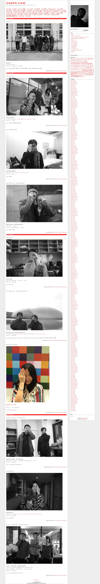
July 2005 (73, 389)
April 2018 (73, 190)
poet (18, 14)
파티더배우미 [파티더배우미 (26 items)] (82, 75)
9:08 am (55, 125)
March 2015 (73, 237)
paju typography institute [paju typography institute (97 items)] (79, 63)
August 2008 (73, 341)
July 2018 (73, 186)
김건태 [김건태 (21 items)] (85, 66)
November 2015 (74, 227)
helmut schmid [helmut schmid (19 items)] (84, 60)
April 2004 (73, 409)
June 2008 (73, 343)
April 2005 (73, 393)
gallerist (8, 11)
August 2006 (73, 372)
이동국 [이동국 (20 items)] (88, 69)
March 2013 (73, 269)
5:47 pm (55, 520)
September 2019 (74, 168)
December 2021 (74, 134)
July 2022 (73, 125)
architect (20, 9)
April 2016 (73, 220)
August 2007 (73, 356)
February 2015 (74, 239)
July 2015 (73, 232)
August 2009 (73, 325)
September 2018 (74, 184)
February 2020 (74, 161)
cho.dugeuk (73, 46)
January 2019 (73, 178)
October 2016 (74, 214)
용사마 (37, 68)
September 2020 (74, 152)
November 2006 (74, 368)
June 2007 (73, 359)
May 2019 (73, 173)
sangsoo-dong (36, 14)
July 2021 (73, 140)
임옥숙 (41, 68)
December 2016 (74, 211)
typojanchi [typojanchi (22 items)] (78, 65)
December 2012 (74, 273)
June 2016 (73, 218)
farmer (44, 10)
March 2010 (73, 316)
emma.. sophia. (74, 42)
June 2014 (73, 249)
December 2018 (74, 180)
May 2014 (73, 250)
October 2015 (74, 228)
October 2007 (74, 354)
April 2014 (73, 252)
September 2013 (74, 261)
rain (72, 52)
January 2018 (73, 194)
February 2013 (74, 270)
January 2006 (73, 381)
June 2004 (73, 406)
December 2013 (74, 257)
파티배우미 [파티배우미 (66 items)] (89, 75)
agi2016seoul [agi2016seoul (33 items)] (76, 59)
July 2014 (73, 248)
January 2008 (73, 350)
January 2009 (73, 334)
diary (21, 10)
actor (7, 9)
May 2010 (73, 313)
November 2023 (74, 104)
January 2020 (73, 163)
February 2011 (74, 301)
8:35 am (55, 70)
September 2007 (74, 355)
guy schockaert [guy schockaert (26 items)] (77, 60)
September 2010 (74, 308)
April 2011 (73, 299)
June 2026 (73, 80)
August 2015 (73, 231)
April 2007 (73, 362)
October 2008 (74, 338)
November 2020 (74, 150)
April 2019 (73, 174)
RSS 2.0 (72, 416)
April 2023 (73, 113)
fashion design (53, 10)
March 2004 (73, 410)
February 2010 (74, 317)
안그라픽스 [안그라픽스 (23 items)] (75, 69)
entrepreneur (36, 10)
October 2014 (74, 244)
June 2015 (73, 233)
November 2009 (74, 321)
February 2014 (74, 254)
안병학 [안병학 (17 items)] (82, 69)
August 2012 (73, 278)
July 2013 (73, 263)
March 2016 (73, 222)
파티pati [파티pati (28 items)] (77, 75)
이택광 (10, 176)
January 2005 (73, 397)
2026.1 (72, 34)
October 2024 (74, 93)
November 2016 (74, 212)
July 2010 (73, 311)
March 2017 (73, 207)
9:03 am (55, 232)
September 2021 (74, 138)
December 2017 (74, 195)
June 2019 (73, 172)
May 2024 (73, 97)
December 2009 (74, 320)
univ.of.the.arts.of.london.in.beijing (30, 514)
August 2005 (73, 388)
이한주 (13, 229)
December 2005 (74, 383)
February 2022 (74, 131)
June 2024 (73, 96)
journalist (54, 11)
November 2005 (74, 384)
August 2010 (73, 309)
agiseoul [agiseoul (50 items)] (90, 59)
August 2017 (73, 201)
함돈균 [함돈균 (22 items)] (83, 76)
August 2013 (73, 262)
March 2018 (73, 191)
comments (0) (64, 70)
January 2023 (73, 117)
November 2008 (74, 337)
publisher (26, 14)
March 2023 (73, 114)
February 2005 (74, 396)
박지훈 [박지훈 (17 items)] (81, 68)
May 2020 (73, 157)
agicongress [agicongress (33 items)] (84, 59)
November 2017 (74, 197)
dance (7, 10)
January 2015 (73, 240)
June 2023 (73, 110)
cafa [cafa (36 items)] (72, 60)
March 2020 (73, 160)
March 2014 (73, 253)
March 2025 (73, 87)
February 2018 (74, 193)
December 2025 (74, 83)
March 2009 (73, 332)
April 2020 (73, 159)
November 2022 (74, 119)
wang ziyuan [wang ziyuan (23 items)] (84, 65)
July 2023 (73, 109)
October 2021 (74, 136)
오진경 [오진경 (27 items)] (84, 69)
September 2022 (74, 122)
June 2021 (73, 142)
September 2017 (74, 199)
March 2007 (73, 363)
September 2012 (74, 277)
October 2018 (74, 182)
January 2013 (73, 271)
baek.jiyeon (73, 47)
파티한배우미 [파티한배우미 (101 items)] (76, 76)
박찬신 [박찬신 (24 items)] (84, 68)
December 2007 (74, 351)
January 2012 (73, 287)
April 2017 (73, 206)
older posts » (36, 579)
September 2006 (74, 371)
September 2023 (74, 106)
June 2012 (73, 280)
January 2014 (73, 256)
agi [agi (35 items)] (71, 59)
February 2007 (74, 364)
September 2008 (74, 339)
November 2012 (74, 274)
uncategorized (10, 16)
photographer (9, 14)
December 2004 (74, 398)
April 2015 (73, 236)
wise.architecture (40, 333)
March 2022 (73, 130)
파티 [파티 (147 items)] (73, 75)
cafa (42, 9)
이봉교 (10, 229)
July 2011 (73, 295)
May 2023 (73, 112)
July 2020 (73, 155)
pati (51, 13)
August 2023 (73, 108)
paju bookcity (42, 13)
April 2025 (73, 85)
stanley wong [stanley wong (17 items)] (73, 65)
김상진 (10, 68)
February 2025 (74, 88)
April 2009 (73, 330)
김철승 (13, 68)
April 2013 (73, 267)
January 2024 (73, 101)
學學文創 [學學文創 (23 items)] (76, 66)
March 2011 (73, 300)
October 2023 (74, 105)
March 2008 (73, 347)
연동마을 (33, 68)
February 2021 (74, 146)
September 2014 (74, 245)
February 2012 (74, 286)
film (62, 10)
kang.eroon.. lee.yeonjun (76, 50)
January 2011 (73, 303)
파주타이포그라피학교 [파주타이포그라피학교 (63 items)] (86, 73)
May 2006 (73, 376)
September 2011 (74, 292)
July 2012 (73, 279)
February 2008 (74, 349)
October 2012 (74, 275)
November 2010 (74, 305)
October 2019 (74, 167)
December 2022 (74, 118)
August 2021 (73, 139)
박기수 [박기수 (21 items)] (79, 68)
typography (54, 14)
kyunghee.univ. (24, 172)
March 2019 (73, 176)
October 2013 (74, 260)
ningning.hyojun (74, 48)
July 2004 (73, 405)
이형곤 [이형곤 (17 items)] (74, 71)
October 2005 (74, 385)
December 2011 (74, 288)
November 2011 (74, 290)
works (19, 16)
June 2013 (73, 265)
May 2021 (73, 143)
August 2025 (73, 84)
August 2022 (73, 123)
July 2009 (73, 326)
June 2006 (73, 375)
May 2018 (73, 189)
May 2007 (73, 360)
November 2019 (74, 165)
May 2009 (73, 329)
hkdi (7, 406)
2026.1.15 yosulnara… (76, 35)
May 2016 (73, 219)
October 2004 (74, 401)
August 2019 (73, 169)
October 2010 (74, 307)
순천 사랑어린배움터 (24, 68)
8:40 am (55, 575)
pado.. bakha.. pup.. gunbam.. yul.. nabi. (80, 37)
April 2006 (73, 377)
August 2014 (73, 246)
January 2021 (73, 147)
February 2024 (74, 100)
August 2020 (73, 153)
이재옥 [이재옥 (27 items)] (91, 69)
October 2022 (74, 121)
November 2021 (74, 135)
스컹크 (30, 68)
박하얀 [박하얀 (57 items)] (88, 68)
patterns (58, 13)
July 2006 (73, 373)
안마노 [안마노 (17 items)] (79, 69)
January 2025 (73, 89)
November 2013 (74, 258)
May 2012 (73, 282)
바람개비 (17, 68)
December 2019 (74, 164)
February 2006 (74, 380)
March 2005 (73, 394)
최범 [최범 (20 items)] (76, 71)
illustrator (46, 11)
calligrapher (51, 9)
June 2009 (73, 328)
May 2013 (73, 266)
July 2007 (73, 358)
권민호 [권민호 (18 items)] (79, 66)
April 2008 (73, 346)
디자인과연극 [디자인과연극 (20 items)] (74, 68)
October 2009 (74, 322)
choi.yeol (73, 51)
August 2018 (73, 185)
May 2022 (73, 127)
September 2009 (74, 324)
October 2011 (74, 291)
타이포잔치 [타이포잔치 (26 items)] (79, 71)
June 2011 (73, 296)
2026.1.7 (73, 39)
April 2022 (73, 129)
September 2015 (74, 229)
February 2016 (74, 223)
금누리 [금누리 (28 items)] (82, 66)
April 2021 (73, 144)
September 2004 (74, 402)
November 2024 (74, 92)
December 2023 (74, 102)
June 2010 (73, 312)
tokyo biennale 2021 (20, 13)
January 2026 (73, 81)
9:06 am (55, 178)
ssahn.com (16, 3)
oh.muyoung (74, 43)
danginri (15, 10)
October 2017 (74, 198)
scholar (45, 14)
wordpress (85, 419)
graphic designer (17, 11)
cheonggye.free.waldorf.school (26, 119)
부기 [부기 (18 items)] (91, 68)
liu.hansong (11, 464)
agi (13, 9)
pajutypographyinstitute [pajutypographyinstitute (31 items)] (77, 62)
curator (58, 9)
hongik (37, 11)
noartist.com (83, 418)
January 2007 (73, 366)
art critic (29, 9)
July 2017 (73, 202)
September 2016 (74, 215)
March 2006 (73, 379)
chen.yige (11, 284)
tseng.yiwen (73, 41)
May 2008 (73, 345)
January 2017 (73, 210)
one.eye (30, 13)
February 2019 (74, 177)
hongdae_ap (29, 11)
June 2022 (73, 126)
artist (35, 9)
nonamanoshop (22, 333)
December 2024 (74, 91)
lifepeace (61, 11)
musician (8, 13)
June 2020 (73, 156)
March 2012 (73, 284)
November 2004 (74, 400)
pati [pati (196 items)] (90, 63)
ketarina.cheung (11, 404)
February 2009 (74, 333)
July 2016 (73, 216)
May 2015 (73, 235)
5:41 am (53, 286)
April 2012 (73, 283)
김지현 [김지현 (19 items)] (88, 66)
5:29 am (51, 340)
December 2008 (74, 335)
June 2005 (73, 390)
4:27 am (55, 412)
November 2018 (74, 181)
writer (26, 16)
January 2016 (73, 224)
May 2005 (73, 392)
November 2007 (74, 352)
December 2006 (74, 367)
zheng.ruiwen (18, 464)
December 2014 (74, 241)
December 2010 (74, 304)
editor (28, 10)
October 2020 (74, 151)
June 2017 (73, 203)
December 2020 (74, 148)
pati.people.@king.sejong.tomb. (78, 38)
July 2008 (73, 342)
